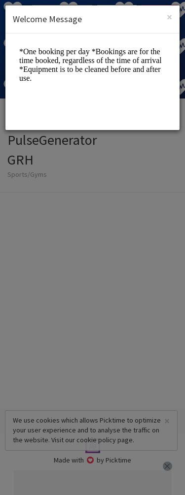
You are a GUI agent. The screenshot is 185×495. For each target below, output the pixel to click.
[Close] (169, 17)
